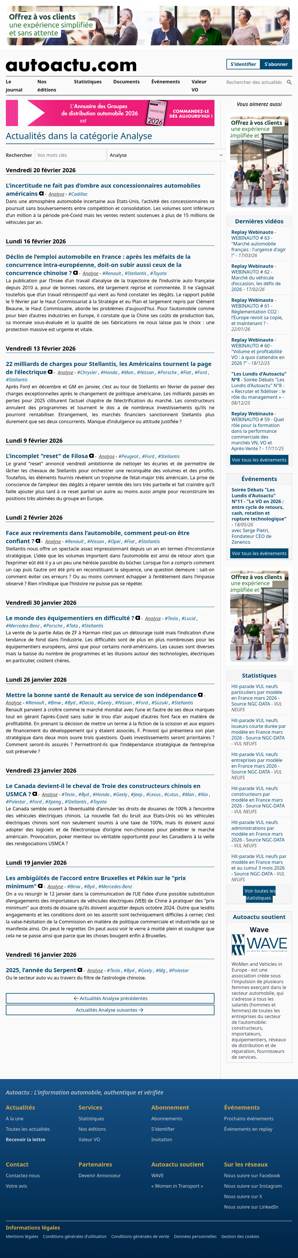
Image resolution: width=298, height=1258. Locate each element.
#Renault (111, 273)
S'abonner (276, 64)
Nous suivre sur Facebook (252, 1175)
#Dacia (86, 702)
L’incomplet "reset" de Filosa (47, 456)
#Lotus (171, 794)
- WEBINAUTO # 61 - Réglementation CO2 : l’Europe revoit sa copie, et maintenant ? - (257, 314)
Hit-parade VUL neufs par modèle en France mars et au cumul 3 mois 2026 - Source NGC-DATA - (258, 868)
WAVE (157, 1175)
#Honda (109, 372)
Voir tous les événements (259, 460)
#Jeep (137, 794)
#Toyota (158, 273)
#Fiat (185, 372)
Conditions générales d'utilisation (75, 1236)
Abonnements (166, 1118)
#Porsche (167, 372)
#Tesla (171, 618)
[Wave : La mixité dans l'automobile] (259, 944)
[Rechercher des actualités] (289, 82)
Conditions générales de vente (140, 1236)
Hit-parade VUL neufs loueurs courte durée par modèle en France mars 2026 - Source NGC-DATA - (258, 732)
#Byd (70, 702)
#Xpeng (53, 801)
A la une (14, 1118)
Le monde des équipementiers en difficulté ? (70, 618)
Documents (126, 81)
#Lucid (189, 618)
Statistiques (88, 81)
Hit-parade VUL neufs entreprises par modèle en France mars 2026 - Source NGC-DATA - (256, 766)
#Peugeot (128, 456)
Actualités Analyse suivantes (110, 1009)
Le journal (14, 85)
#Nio (203, 794)
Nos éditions (47, 85)
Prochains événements (249, 1118)
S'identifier (243, 64)
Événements (165, 81)
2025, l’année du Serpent (41, 970)
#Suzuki (159, 702)
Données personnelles (195, 1236)
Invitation (161, 1139)
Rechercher (19, 155)
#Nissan (145, 372)
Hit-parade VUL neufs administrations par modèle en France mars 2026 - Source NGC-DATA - (258, 834)
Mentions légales (22, 1236)
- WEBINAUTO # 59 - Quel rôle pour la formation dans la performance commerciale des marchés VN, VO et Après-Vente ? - (257, 431)
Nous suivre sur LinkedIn (251, 1207)
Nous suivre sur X (243, 1196)
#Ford (201, 372)
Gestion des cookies (240, 1236)
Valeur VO (199, 85)
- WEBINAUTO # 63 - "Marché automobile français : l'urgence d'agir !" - (258, 244)
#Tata (72, 625)
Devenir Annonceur (100, 1175)
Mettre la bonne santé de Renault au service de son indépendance (101, 695)
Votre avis (16, 1186)
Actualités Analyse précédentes (110, 998)
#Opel (114, 541)
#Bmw (54, 702)
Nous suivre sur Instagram (253, 1186)
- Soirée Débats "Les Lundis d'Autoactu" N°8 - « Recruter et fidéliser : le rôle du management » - (259, 388)
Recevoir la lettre (25, 1139)
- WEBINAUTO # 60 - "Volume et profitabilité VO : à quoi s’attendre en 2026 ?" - (258, 351)
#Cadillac (78, 194)
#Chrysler (87, 372)
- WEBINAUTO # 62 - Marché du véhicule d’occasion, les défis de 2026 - (256, 277)
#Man (127, 372)
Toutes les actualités (28, 1129)
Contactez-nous (23, 1175)
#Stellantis (135, 273)
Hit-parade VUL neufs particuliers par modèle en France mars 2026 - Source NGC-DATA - (256, 698)
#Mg (160, 970)
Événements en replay (248, 1129)
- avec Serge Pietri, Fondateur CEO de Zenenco (259, 516)
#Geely (104, 702)
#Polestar (16, 801)
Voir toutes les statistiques (260, 894)
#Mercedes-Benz (23, 625)
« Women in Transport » (177, 1186)
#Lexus (153, 794)
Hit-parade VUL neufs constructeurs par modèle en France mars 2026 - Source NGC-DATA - (258, 800)
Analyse (56, 194)
